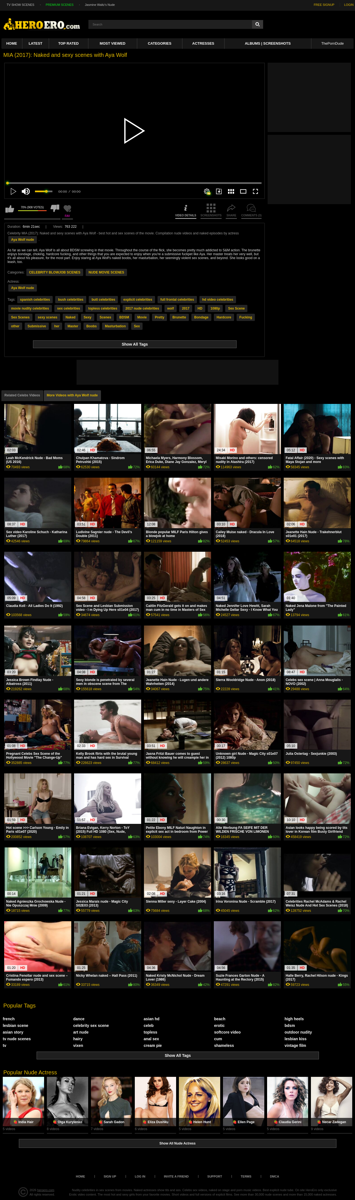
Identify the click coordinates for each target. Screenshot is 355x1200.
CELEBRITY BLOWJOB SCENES (54, 272)
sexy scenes (47, 317)
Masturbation (115, 326)
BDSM (124, 317)
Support (214, 1176)
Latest (35, 43)
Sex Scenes (20, 317)
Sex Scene (236, 308)
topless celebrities (102, 308)
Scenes (105, 317)
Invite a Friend (176, 1176)
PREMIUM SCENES (59, 4)
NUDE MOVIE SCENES (106, 272)
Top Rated (68, 43)
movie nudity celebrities (30, 308)
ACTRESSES (203, 43)
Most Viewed (112, 43)
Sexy (88, 317)
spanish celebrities (35, 300)
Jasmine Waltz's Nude (100, 4)
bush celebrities (70, 300)
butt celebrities (103, 300)
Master (72, 326)
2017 (185, 308)
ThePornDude (332, 43)
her (56, 326)
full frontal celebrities (177, 300)
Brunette (179, 317)
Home (11, 43)
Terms (246, 1176)
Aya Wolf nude (22, 240)
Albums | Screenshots (268, 43)
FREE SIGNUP (324, 4)
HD (199, 308)
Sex (137, 326)
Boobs (91, 326)
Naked (70, 317)
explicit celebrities (137, 300)
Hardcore (224, 317)
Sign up (110, 1176)
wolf (170, 308)
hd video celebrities (217, 300)
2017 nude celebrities (142, 308)
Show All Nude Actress (177, 1143)
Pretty (159, 317)
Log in (140, 1176)
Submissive (36, 326)
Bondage (201, 317)
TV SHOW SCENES (20, 4)
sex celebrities (68, 308)
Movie (142, 317)
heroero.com (45, 1190)
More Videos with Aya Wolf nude (72, 395)
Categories (159, 43)
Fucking (245, 317)
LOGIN (349, 4)
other (15, 326)
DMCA (274, 1176)
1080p (215, 308)
